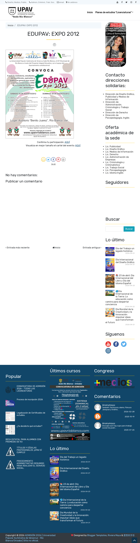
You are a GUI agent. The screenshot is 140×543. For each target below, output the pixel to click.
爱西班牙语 (129, 535)
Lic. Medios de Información (119, 151)
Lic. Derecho (111, 154)
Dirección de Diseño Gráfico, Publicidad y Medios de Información (120, 97)
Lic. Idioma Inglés (114, 172)
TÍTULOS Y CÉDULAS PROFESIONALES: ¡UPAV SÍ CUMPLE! (29, 450)
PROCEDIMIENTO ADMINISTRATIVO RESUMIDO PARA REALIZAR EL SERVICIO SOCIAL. (31, 464)
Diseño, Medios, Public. (16, 2)
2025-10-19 (129, 417)
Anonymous (108, 405)
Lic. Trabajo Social (114, 167)
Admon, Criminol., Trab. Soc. (42, 2)
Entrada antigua (91, 247)
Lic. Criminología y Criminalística (114, 163)
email (60, 2)
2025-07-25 (129, 430)
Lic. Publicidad (113, 146)
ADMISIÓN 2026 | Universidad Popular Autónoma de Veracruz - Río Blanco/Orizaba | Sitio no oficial (31, 538)
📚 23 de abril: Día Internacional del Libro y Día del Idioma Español (125, 279)
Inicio (90, 12)
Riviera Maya (114, 535)
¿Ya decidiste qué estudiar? (29, 426)
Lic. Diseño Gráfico (115, 149)
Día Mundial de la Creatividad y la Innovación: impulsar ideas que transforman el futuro (119, 316)
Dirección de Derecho (116, 112)
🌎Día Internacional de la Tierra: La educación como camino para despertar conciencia (119, 298)
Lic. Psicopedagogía (115, 170)
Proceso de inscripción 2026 (30, 399)
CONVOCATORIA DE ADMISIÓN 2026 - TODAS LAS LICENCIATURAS (31, 388)
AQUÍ (67, 142)
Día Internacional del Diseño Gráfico (125, 261)
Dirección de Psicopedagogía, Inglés (117, 116)
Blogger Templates (97, 535)
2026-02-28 (129, 412)
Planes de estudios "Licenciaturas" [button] (113, 12)
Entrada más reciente (18, 247)
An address (71, 2)
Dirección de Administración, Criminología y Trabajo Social (117, 106)
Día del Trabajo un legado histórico (125, 249)
